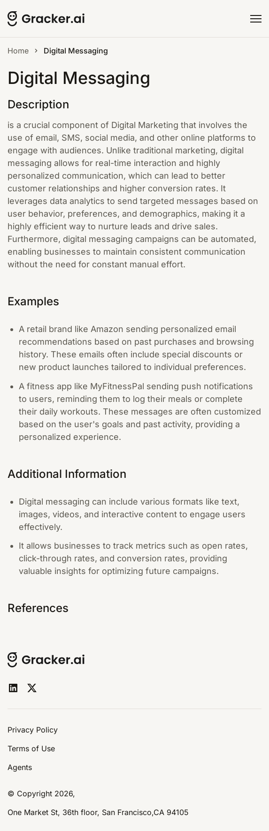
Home (18, 50)
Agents (20, 767)
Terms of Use (31, 748)
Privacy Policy (33, 729)
